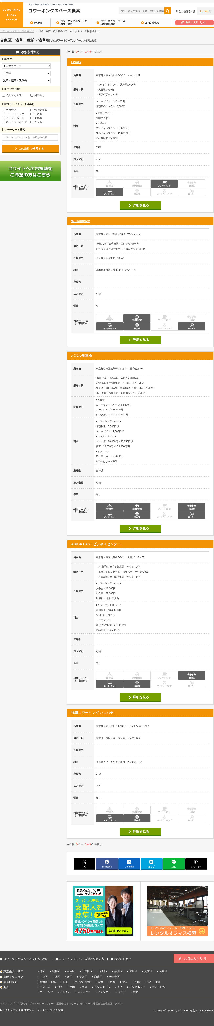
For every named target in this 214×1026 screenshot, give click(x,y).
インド (122, 992)
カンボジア (84, 992)
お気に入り (195, 958)
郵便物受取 (38, 110)
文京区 (148, 971)
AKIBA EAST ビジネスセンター (96, 544)
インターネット (13, 118)
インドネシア (137, 987)
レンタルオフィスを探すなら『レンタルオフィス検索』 (33, 1010)
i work (76, 62)
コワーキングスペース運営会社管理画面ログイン (95, 1003)
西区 (69, 976)
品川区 (118, 971)
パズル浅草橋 (81, 356)
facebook (107, 863)
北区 (57, 976)
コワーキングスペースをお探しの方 (70, 22)
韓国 (60, 987)
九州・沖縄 (153, 981)
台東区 (163, 971)
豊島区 (133, 971)
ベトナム (65, 992)
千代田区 (87, 971)
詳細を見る (141, 205)
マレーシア (46, 992)
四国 (137, 981)
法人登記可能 (12, 95)
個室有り (37, 95)
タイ (119, 987)
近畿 (112, 981)
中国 (125, 981)
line (174, 863)
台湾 (135, 992)
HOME (25, 22)
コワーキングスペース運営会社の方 (111, 22)
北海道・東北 (48, 981)
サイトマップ (7, 1003)
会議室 (36, 114)
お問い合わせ (151, 22)
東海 (100, 981)
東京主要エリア (13, 971)
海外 (6, 987)
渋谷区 (56, 971)
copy (196, 863)
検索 (167, 10)
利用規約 (22, 1003)
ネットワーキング (14, 122)
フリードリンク (13, 114)
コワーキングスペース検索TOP (17, 31)
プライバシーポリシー (41, 1003)
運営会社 (61, 1003)
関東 (65, 981)
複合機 (36, 118)
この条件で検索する (31, 148)
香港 (84, 987)
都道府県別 (10, 982)
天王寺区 (114, 976)
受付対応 (9, 110)
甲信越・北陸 (83, 981)
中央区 (71, 971)
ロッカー (37, 122)
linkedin (129, 863)
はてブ (152, 863)
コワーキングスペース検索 (181, 1010)
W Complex (80, 221)
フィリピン (158, 987)
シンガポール (102, 987)
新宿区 (103, 971)
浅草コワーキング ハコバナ (92, 713)
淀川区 (83, 976)
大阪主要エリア (13, 976)
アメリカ (45, 987)
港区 (42, 971)
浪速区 (98, 976)
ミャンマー (104, 992)
